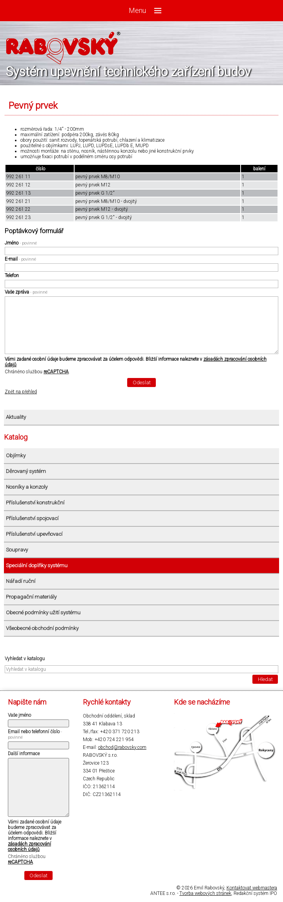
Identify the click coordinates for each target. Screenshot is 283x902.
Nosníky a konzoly (26, 487)
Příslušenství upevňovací (34, 534)
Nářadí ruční (20, 581)
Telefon (12, 275)
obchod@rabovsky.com (122, 747)
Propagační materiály (31, 597)
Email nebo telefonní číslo (35, 734)
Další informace (24, 753)
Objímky (16, 455)
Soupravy (17, 550)
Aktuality (16, 417)
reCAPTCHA (56, 371)
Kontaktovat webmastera (251, 888)
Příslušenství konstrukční (35, 503)
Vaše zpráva (26, 292)
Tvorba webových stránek (205, 893)
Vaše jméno (19, 715)
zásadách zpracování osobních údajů (29, 846)
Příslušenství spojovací (32, 518)
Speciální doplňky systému (37, 565)
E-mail (20, 259)
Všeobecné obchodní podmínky (42, 628)
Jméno (21, 243)
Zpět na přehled (21, 391)
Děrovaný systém (26, 471)
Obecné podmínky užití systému (43, 612)
